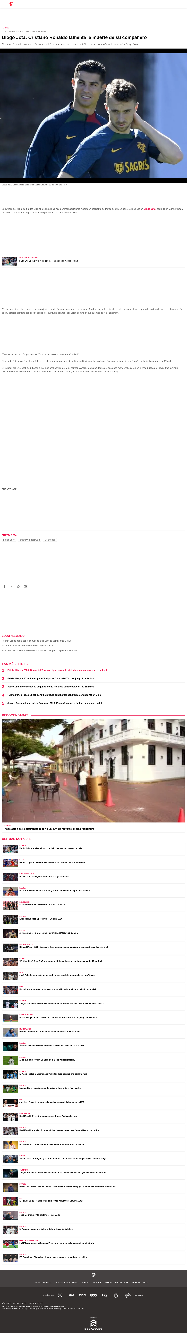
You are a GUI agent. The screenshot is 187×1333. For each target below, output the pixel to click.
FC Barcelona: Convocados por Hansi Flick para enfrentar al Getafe (51, 1144)
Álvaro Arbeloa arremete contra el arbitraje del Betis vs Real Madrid (51, 1046)
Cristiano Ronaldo (30, 540)
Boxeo (108, 1283)
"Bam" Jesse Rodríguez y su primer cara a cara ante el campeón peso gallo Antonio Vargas (63, 1158)
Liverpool (50, 540)
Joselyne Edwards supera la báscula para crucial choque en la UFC (51, 1102)
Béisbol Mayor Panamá (67, 1283)
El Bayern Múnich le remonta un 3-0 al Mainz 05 (42, 905)
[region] (93, 17)
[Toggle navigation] (183, 4)
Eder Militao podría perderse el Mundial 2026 (40, 919)
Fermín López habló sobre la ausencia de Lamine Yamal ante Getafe (37, 641)
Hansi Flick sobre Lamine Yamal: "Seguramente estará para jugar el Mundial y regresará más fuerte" (67, 1187)
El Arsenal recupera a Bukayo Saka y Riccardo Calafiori (46, 1229)
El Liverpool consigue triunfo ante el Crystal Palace (27, 645)
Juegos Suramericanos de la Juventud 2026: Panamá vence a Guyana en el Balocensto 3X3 (63, 1173)
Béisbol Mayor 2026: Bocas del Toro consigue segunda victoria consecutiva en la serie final (57, 670)
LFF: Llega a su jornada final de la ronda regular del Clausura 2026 (51, 1201)
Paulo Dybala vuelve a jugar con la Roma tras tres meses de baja (48, 261)
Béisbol (97, 1283)
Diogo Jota (149, 209)
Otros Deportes (140, 1283)
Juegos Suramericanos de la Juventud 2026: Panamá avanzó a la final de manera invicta (55, 703)
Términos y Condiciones (14, 1303)
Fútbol (86, 1283)
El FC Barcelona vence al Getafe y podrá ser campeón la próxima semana (39, 650)
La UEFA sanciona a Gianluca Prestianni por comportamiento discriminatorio (56, 1243)
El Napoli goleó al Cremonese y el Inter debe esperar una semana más (53, 1074)
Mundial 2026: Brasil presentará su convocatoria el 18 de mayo (49, 1032)
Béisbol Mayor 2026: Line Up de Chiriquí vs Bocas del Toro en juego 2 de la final (50, 678)
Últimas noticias (43, 1283)
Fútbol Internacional (13, 32)
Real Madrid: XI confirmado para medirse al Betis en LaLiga (48, 1116)
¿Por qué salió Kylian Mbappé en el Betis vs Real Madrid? (47, 1060)
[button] (4, 586)
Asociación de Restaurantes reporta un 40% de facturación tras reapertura (49, 828)
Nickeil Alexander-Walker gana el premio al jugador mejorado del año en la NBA (57, 989)
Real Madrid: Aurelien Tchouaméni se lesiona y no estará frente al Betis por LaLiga (59, 1130)
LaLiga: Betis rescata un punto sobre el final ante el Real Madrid (50, 1088)
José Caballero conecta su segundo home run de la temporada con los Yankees (50, 686)
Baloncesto (121, 1283)
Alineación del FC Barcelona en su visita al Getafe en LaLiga (48, 933)
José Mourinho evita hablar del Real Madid (40, 1215)
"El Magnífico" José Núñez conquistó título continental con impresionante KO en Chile (54, 695)
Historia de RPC (35, 1303)
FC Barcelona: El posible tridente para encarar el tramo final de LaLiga (53, 1257)
